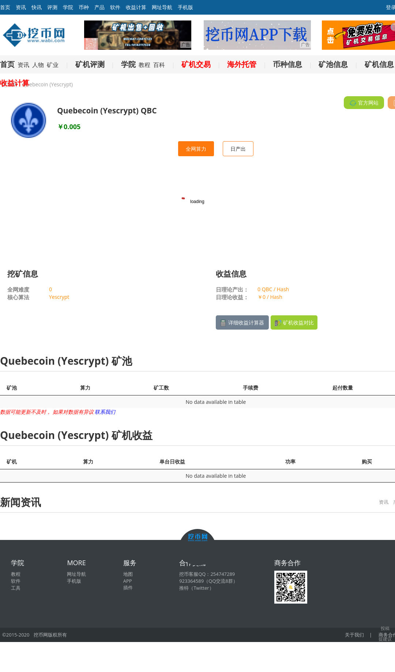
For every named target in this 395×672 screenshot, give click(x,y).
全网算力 (196, 148)
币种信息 (287, 64)
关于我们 (354, 634)
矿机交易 (196, 64)
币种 (84, 7)
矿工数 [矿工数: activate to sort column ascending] (161, 387)
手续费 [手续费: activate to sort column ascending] (250, 387)
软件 (115, 7)
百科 (159, 65)
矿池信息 (333, 64)
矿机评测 (90, 64)
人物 (38, 65)
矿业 (53, 65)
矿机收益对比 (294, 323)
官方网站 (364, 103)
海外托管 (241, 64)
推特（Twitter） (196, 588)
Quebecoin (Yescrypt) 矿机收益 (76, 435)
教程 (144, 65)
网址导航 (162, 7)
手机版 (185, 7)
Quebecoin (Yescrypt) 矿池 (66, 361)
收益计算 (136, 7)
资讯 (21, 7)
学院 (68, 7)
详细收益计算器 (242, 323)
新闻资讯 (20, 502)
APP (127, 581)
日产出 (238, 148)
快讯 (36, 7)
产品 (99, 7)
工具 (15, 588)
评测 (52, 7)
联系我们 (105, 411)
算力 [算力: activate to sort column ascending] (85, 387)
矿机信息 (379, 64)
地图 (128, 574)
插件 (128, 587)
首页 (7, 64)
